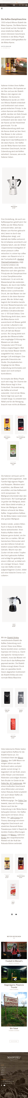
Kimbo (3, 838)
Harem (4, 835)
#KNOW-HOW (8, 46)
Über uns (3, 1067)
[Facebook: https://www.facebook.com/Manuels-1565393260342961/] (12, 914)
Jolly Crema (15, 818)
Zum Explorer (14, 1041)
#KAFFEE (3, 46)
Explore (3, 5)
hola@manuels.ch (7, 1083)
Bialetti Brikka (13, 637)
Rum (2, 1072)
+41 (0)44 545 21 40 (8, 1081)
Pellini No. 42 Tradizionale (11, 783)
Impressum (4, 1092)
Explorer (3, 1074)
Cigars (3, 1069)
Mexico (13, 835)
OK (17, 2)
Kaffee (3, 1070)
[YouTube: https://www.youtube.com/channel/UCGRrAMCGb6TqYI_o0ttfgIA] (16, 914)
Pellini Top (22, 800)
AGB (2, 1091)
